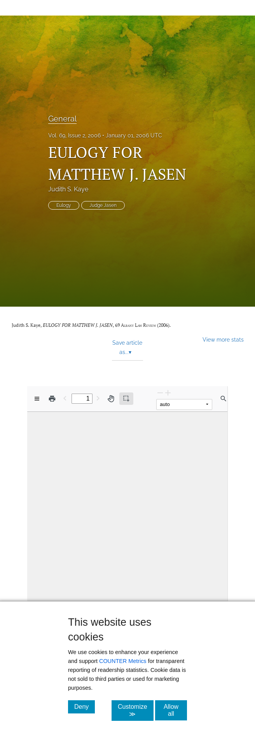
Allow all (175, 710)
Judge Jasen (103, 205)
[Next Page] (98, 398)
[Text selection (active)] (126, 398)
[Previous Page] (65, 398)
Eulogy (63, 205)
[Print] (52, 398)
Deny (84, 706)
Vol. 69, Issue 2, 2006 (74, 135)
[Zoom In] (168, 392)
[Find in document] (224, 398)
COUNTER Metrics (123, 661)
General (62, 118)
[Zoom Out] (160, 392)
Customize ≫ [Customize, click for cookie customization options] (136, 710)
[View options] (37, 398)
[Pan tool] (111, 398)
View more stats (223, 339)
